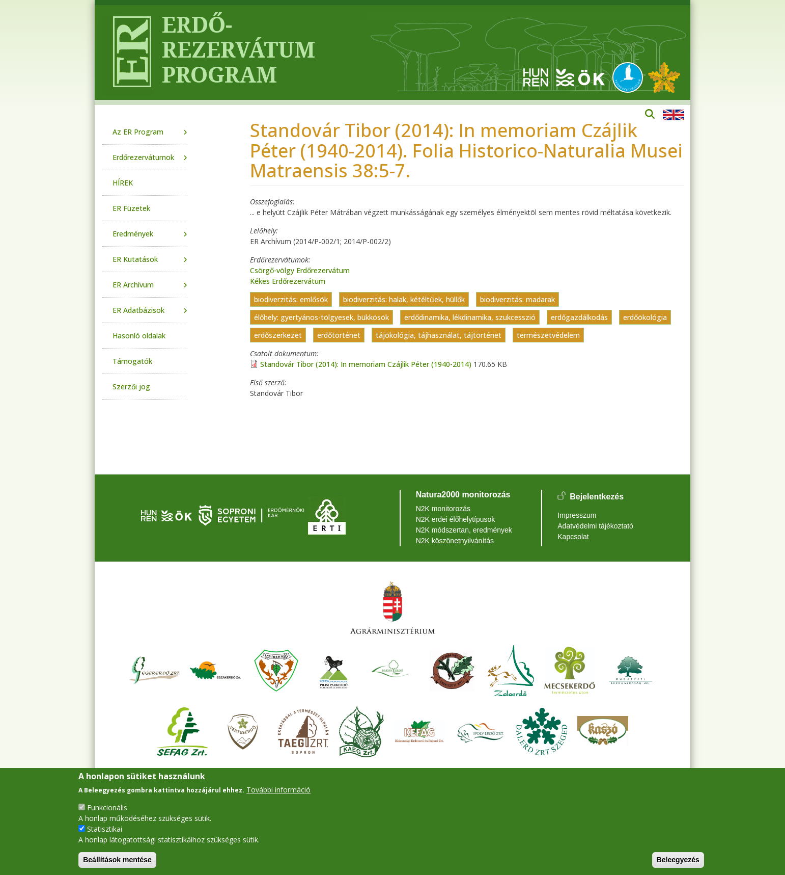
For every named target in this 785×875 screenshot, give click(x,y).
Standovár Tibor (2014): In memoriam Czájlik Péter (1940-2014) (365, 364)
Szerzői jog (131, 386)
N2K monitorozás (443, 509)
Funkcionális (107, 807)
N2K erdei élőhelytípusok (455, 519)
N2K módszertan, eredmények (464, 530)
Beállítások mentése (117, 860)
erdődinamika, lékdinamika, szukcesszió (470, 317)
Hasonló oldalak (139, 335)
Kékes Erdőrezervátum (287, 281)
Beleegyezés (678, 860)
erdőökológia (645, 317)
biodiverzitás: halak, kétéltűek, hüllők (404, 299)
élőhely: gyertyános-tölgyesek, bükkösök (321, 317)
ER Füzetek (131, 208)
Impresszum (576, 515)
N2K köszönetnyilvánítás (455, 541)
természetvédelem (548, 335)
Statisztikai (104, 829)
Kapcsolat (572, 537)
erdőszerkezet (278, 335)
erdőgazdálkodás (579, 317)
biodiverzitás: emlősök (291, 299)
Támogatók (132, 361)
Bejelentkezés (597, 496)
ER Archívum (133, 284)
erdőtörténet (338, 335)
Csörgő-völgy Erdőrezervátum (300, 270)
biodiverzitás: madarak (517, 299)
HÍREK (123, 183)
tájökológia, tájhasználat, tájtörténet (438, 335)
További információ (278, 789)
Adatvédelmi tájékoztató (595, 526)
